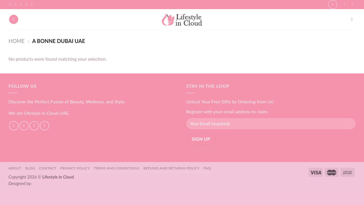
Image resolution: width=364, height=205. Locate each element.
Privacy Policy (75, 168)
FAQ (207, 168)
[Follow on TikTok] (22, 5)
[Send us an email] (27, 5)
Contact (47, 168)
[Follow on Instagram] (16, 5)
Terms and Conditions (116, 168)
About (15, 168)
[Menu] (13, 19)
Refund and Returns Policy (171, 168)
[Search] (353, 19)
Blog (30, 168)
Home (16, 41)
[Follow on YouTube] (33, 5)
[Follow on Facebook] (11, 5)
